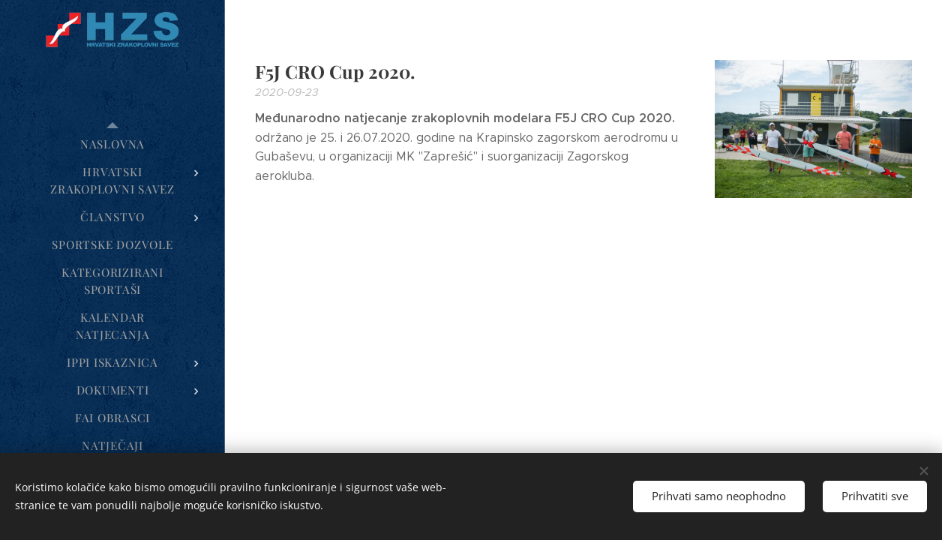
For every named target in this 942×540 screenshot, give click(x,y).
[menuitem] (112, 144)
